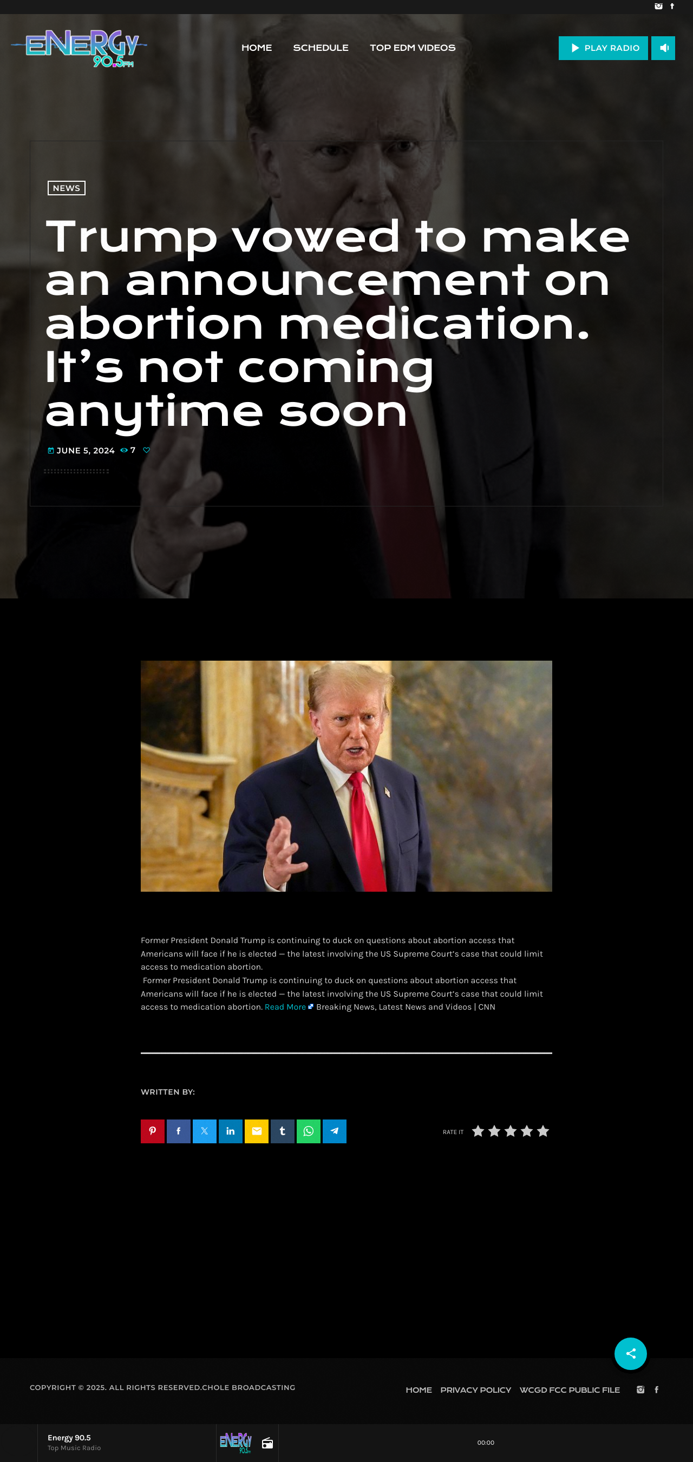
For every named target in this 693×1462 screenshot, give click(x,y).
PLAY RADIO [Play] (603, 48)
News (67, 188)
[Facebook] (672, 7)
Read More (285, 1007)
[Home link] (79, 48)
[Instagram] (659, 7)
